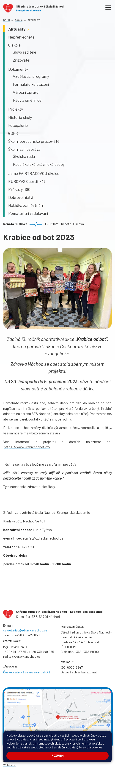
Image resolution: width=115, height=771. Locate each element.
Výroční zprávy (25, 92)
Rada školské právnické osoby (39, 164)
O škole (14, 44)
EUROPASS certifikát (26, 181)
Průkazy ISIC (19, 189)
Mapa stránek (67, 756)
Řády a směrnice (27, 100)
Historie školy (20, 117)
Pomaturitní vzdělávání (28, 213)
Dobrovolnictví (20, 197)
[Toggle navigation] (108, 7)
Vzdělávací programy (31, 76)
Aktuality (33, 19)
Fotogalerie (18, 125)
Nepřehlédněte (21, 36)
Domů (6, 19)
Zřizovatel (21, 59)
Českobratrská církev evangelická (26, 672)
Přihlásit (82, 756)
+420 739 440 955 (41, 652)
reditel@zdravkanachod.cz (21, 656)
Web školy (9, 764)
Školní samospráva (24, 149)
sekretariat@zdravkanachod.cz (39, 538)
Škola (18, 19)
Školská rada (24, 156)
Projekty (15, 109)
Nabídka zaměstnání (26, 205)
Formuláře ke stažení (31, 84)
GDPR (13, 133)
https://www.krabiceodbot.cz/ (27, 447)
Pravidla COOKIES (31, 760)
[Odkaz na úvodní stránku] (33, 8)
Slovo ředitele (24, 52)
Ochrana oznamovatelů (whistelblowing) (76, 760)
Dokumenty (18, 69)
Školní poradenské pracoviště (34, 141)
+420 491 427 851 (15, 652)
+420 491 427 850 (27, 635)
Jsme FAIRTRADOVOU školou (33, 173)
